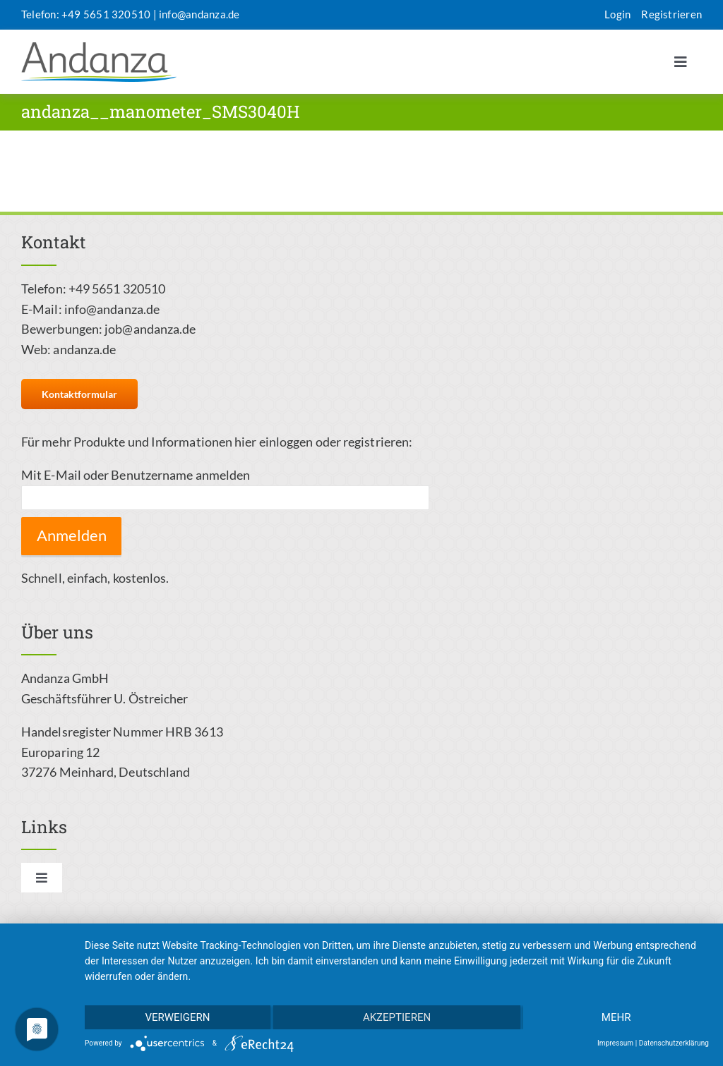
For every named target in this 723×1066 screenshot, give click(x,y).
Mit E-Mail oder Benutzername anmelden (135, 475)
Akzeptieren (397, 1017)
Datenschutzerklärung (674, 1043)
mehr (616, 1017)
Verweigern (177, 1017)
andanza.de (84, 349)
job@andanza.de (150, 329)
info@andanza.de (199, 14)
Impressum (615, 1043)
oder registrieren (363, 441)
